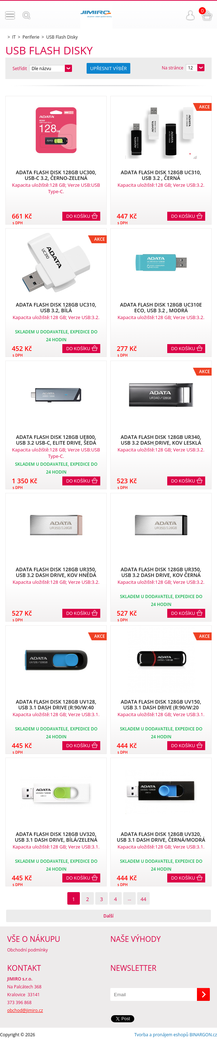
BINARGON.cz (203, 1035)
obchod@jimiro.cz (25, 1010)
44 (143, 899)
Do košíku (78, 216)
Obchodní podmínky (27, 950)
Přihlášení (190, 15)
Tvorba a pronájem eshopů (161, 1035)
